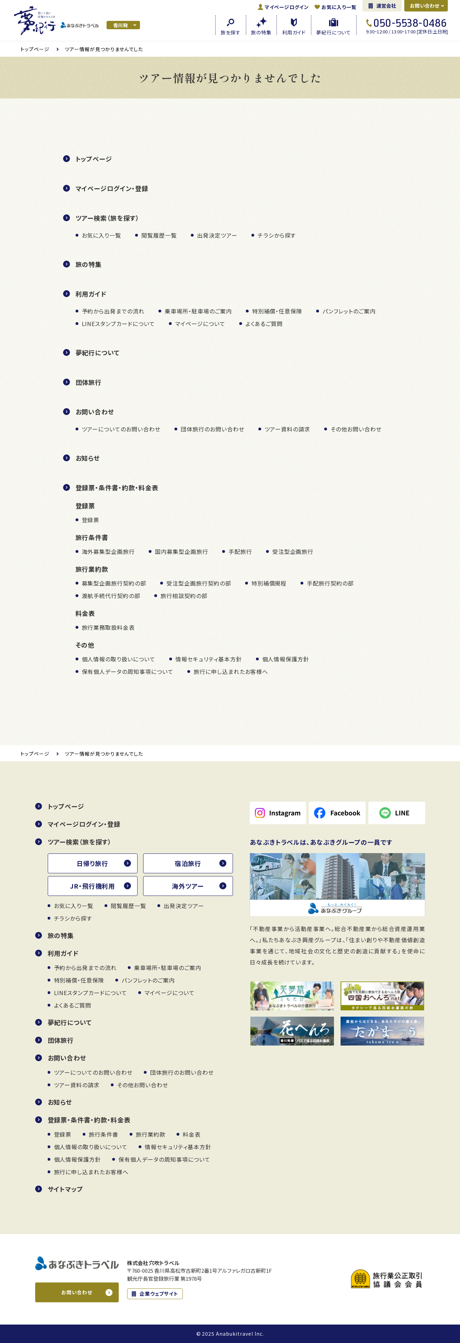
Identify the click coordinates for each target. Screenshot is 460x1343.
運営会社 (386, 5)
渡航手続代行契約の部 (111, 595)
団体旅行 (89, 382)
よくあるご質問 (264, 323)
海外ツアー (188, 885)
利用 (294, 32)
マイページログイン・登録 (112, 188)
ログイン (287, 7)
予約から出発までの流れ (113, 311)
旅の (261, 32)
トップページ (94, 158)
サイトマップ (66, 1188)
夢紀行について (98, 352)
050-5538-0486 (410, 23)
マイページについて (200, 323)
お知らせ (88, 457)
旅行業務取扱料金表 (108, 627)
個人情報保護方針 (286, 659)
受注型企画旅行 (293, 551)
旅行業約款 (150, 1134)
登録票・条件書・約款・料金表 (117, 487)
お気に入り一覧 (339, 7)
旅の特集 (89, 264)
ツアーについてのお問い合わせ (121, 429)
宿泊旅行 (188, 863)
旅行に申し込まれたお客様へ (231, 671)
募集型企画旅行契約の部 (114, 583)
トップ (35, 49)
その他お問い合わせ (356, 429)
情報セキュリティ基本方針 (209, 659)
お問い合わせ (424, 5)
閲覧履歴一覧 (159, 235)
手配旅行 (240, 551)
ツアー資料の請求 (288, 429)
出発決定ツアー (217, 235)
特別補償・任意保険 (277, 311)
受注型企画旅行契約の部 (198, 583)
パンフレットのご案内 (349, 311)
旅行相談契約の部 (184, 595)
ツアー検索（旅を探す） (108, 217)
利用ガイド (91, 293)
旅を (231, 32)
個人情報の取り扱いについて (118, 659)
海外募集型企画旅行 (108, 551)
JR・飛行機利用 (92, 885)
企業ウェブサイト (159, 1293)
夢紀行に (333, 32)
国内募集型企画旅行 (181, 551)
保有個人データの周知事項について (127, 671)
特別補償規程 (269, 583)
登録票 (91, 520)
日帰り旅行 (92, 863)
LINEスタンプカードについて (118, 323)
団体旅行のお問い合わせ (212, 429)
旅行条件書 (103, 1134)
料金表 (192, 1134)
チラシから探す (277, 235)
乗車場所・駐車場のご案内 (198, 311)
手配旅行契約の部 (330, 583)
